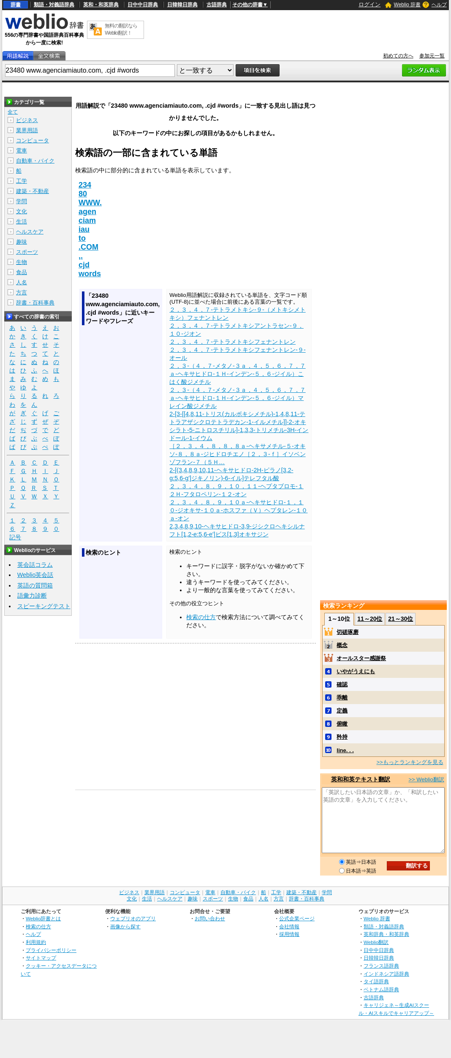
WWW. (90, 203)
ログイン (369, 4)
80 (83, 194)
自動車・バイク (35, 161)
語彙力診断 (32, 595)
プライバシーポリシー (51, 950)
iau (84, 229)
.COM (88, 247)
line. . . (345, 750)
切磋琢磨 (348, 632)
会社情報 (289, 926)
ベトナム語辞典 (381, 989)
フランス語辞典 (381, 965)
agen (87, 211)
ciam (87, 220)
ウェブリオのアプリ (133, 918)
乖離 (342, 697)
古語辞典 (216, 5)
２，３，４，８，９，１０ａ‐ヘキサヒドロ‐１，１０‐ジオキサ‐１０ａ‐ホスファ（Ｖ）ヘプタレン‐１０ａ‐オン (238, 510)
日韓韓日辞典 (182, 5)
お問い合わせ (210, 918)
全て (13, 111)
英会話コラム (35, 564)
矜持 (342, 737)
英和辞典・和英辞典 (386, 934)
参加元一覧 (432, 56)
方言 (21, 292)
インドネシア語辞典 (386, 973)
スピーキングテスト (44, 606)
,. (81, 256)
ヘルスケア (29, 231)
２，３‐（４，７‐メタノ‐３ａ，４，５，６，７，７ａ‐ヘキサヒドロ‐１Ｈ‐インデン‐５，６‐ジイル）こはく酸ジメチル (237, 373)
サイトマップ (41, 957)
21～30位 (400, 618)
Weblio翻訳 (376, 942)
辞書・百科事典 (35, 302)
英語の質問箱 (35, 585)
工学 (21, 181)
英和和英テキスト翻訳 (360, 779)
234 (85, 185)
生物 (21, 262)
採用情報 (289, 934)
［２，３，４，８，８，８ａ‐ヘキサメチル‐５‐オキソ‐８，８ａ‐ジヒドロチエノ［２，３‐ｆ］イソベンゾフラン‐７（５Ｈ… (237, 454)
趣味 (21, 242)
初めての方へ (398, 56)
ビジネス (27, 120)
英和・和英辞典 (101, 5)
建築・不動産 (32, 191)
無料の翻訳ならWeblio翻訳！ (121, 29)
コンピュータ (32, 140)
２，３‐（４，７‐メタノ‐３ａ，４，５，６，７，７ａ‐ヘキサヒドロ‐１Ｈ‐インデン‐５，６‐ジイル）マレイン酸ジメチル (237, 397)
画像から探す (125, 926)
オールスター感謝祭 (361, 658)
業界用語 (27, 130)
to (82, 238)
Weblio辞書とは (43, 918)
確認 (342, 684)
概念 (342, 645)
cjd (84, 265)
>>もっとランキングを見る (409, 762)
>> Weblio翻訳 (426, 779)
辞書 (16, 5)
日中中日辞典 (143, 5)
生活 (21, 221)
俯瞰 (342, 724)
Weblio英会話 (35, 574)
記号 (15, 537)
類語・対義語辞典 (54, 5)
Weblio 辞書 (407, 5)
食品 (21, 272)
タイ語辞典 (376, 981)
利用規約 (36, 942)
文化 (21, 211)
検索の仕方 (201, 617)
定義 (342, 710)
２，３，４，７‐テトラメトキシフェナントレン (232, 341)
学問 (21, 201)
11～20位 (369, 618)
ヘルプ (439, 5)
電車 (21, 150)
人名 (21, 282)
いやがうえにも (356, 671)
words (90, 273)
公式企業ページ (297, 918)
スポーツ (27, 252)
